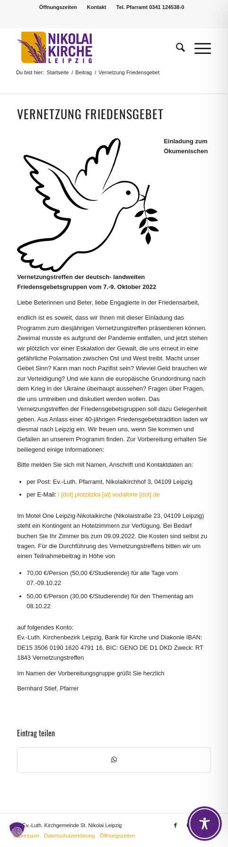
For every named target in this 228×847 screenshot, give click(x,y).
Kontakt (96, 7)
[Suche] (176, 48)
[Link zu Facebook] (175, 825)
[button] (17, 830)
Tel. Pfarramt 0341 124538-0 (150, 7)
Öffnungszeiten (58, 7)
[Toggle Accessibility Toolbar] (204, 823)
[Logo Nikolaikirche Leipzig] (94, 48)
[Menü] (198, 48)
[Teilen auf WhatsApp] (114, 760)
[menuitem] (58, 7)
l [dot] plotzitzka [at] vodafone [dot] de (109, 494)
